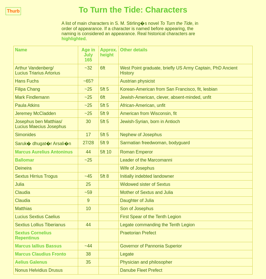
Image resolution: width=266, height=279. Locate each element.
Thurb (13, 11)
